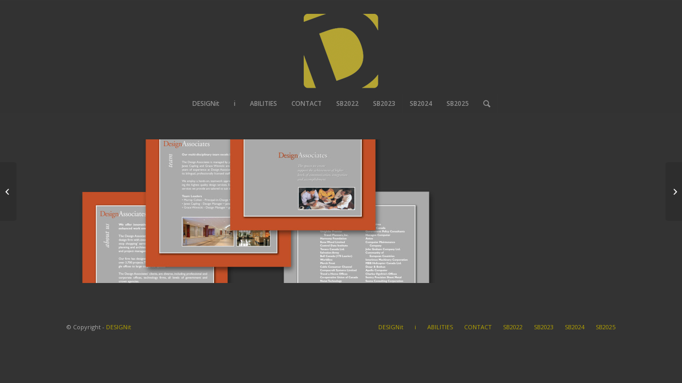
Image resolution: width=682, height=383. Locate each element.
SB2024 (574, 327)
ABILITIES (440, 327)
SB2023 (544, 327)
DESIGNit (118, 327)
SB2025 (605, 327)
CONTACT (478, 327)
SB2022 (513, 327)
